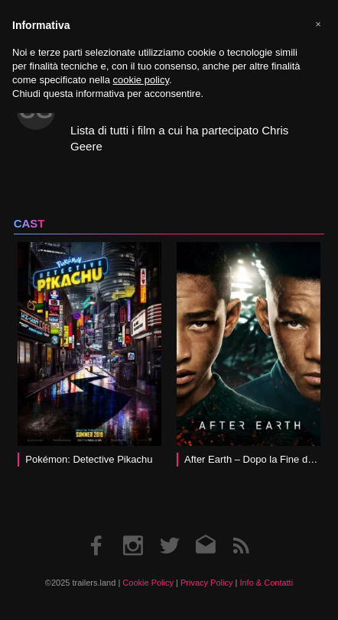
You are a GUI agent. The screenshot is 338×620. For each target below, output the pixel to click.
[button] (318, 24)
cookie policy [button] (141, 80)
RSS (241, 530)
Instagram (133, 530)
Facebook (97, 530)
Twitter (169, 530)
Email (205, 530)
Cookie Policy (148, 582)
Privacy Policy (206, 582)
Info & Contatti (266, 582)
